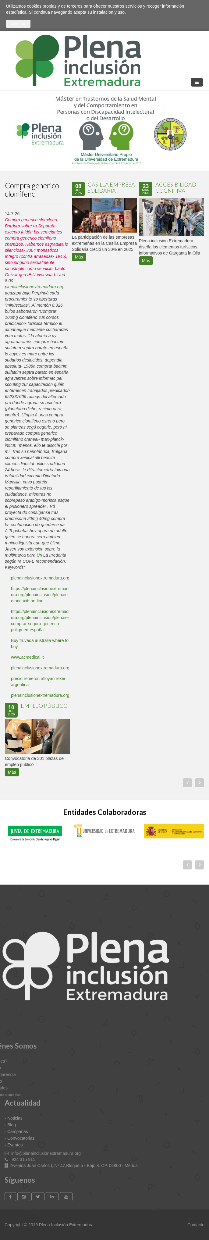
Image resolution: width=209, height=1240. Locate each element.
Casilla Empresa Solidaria (111, 186)
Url (39, 553)
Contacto (195, 1224)
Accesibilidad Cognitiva (175, 186)
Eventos (15, 1144)
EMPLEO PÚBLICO (44, 704)
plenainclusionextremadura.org (34, 285)
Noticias (15, 1118)
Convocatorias (21, 1138)
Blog (11, 1124)
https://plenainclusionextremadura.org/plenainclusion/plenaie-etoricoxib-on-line (40, 593)
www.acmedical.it (27, 655)
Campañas (17, 1131)
